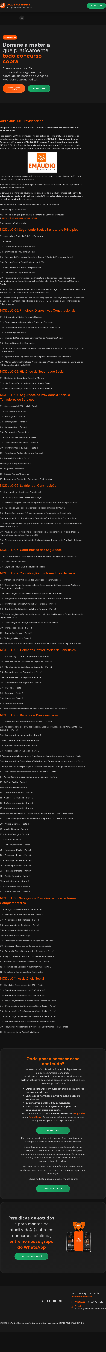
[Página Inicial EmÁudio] (7, 18)
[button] (2, 5)
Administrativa (10, 37)
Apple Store (35, 1117)
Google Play (79, 1113)
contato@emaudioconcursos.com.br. (19, 218)
